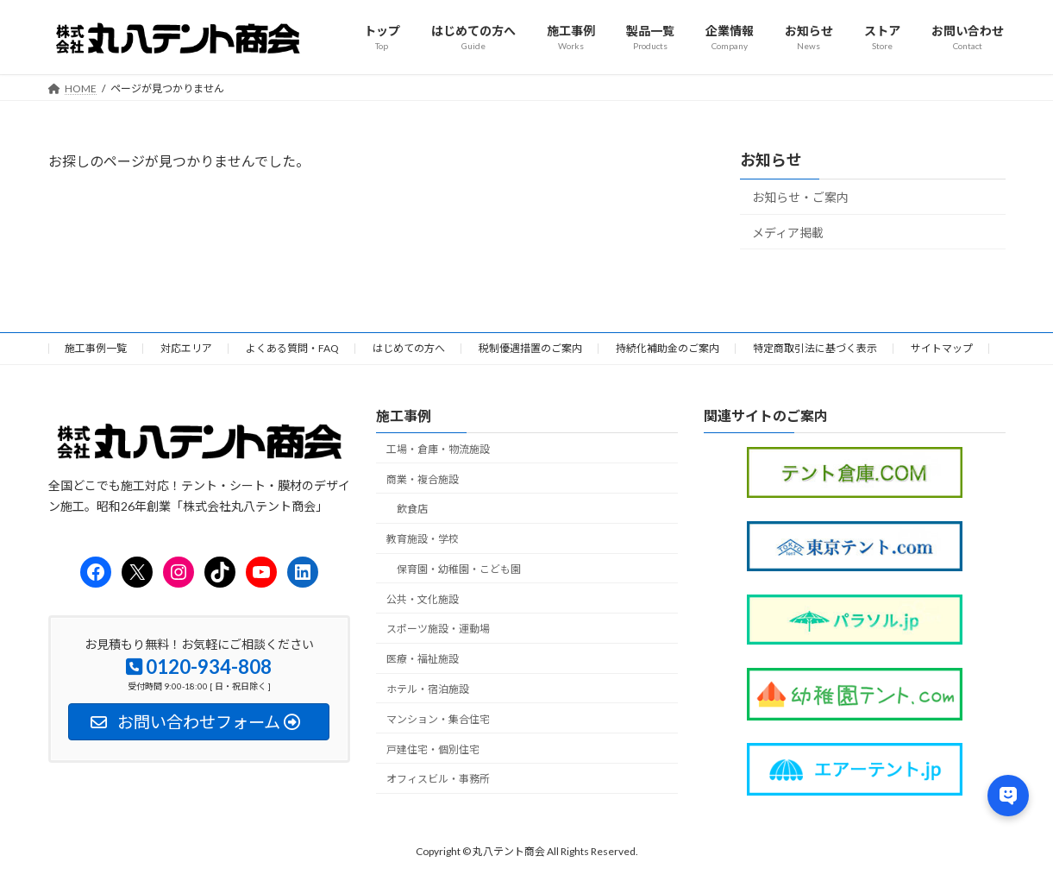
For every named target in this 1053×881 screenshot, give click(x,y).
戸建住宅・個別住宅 (432, 749)
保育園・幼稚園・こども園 (459, 569)
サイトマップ (942, 348)
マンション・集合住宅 (438, 719)
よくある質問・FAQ (292, 348)
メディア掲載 (788, 231)
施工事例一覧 (96, 348)
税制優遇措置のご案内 (530, 348)
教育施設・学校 (422, 538)
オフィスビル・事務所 (438, 779)
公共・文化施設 (422, 599)
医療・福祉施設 (422, 658)
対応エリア (186, 348)
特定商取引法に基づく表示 (815, 348)
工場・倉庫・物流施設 (438, 449)
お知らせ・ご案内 (800, 197)
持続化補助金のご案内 (667, 348)
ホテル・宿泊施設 (427, 689)
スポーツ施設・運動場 (438, 629)
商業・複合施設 (422, 479)
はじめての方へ (409, 348)
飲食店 (412, 508)
